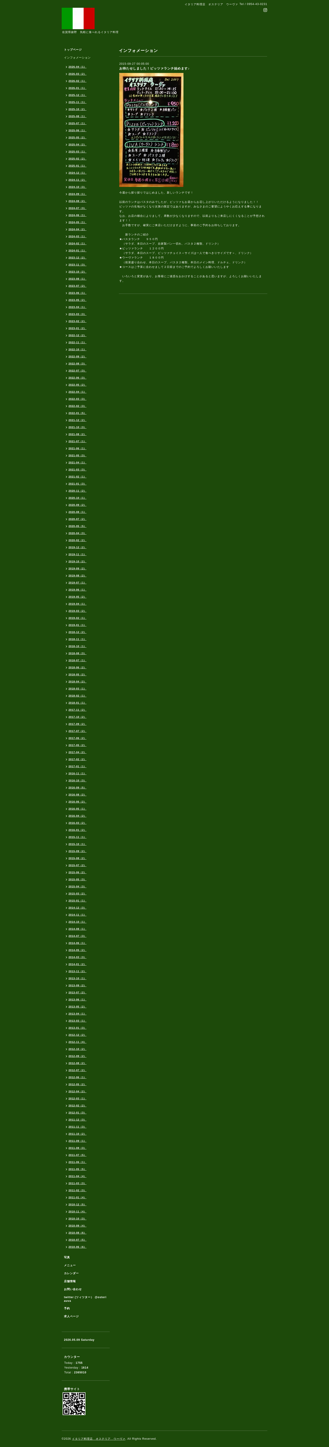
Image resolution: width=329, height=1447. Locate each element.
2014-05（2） (78, 950)
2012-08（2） (78, 1063)
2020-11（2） (78, 490)
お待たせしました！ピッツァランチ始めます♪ (154, 68)
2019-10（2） (78, 561)
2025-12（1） (78, 95)
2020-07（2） (78, 519)
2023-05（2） (78, 300)
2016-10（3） (78, 780)
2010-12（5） (78, 1204)
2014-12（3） (78, 907)
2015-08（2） (78, 858)
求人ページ (71, 1316)
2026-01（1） (78, 88)
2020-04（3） (78, 533)
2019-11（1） (78, 554)
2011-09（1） (78, 1141)
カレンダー (71, 1273)
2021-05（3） (78, 455)
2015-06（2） (78, 872)
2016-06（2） (78, 801)
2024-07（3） (78, 208)
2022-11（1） (78, 342)
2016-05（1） (78, 808)
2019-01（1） (78, 625)
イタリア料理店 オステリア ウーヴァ (98, 1438)
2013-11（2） (78, 971)
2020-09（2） (78, 505)
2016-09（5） (78, 787)
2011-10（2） (78, 1133)
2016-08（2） (78, 794)
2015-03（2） (78, 893)
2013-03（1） (78, 1020)
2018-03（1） (78, 688)
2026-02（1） (78, 81)
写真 (67, 1257)
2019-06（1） (78, 589)
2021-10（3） (78, 427)
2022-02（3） (78, 406)
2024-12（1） (78, 172)
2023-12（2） (78, 257)
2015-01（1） (78, 900)
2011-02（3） (78, 1190)
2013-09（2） (78, 985)
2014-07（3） (78, 936)
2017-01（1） (78, 766)
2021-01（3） (78, 483)
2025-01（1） (78, 165)
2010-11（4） (78, 1211)
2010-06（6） (78, 1246)
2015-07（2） (78, 865)
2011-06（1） (78, 1162)
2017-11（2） (78, 709)
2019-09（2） (78, 568)
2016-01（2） (78, 830)
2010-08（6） (78, 1232)
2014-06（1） (78, 943)
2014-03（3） (78, 957)
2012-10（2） (78, 1049)
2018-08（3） (78, 653)
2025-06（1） (78, 130)
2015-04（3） (78, 886)
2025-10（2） (78, 109)
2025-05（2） (78, 137)
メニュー (70, 1265)
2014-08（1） (78, 929)
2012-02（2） (78, 1105)
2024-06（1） (78, 215)
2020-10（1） (78, 497)
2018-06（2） (78, 667)
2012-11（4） (78, 1042)
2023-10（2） (78, 271)
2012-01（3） (78, 1112)
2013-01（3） (78, 1027)
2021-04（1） (78, 462)
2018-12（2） (78, 632)
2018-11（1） (78, 639)
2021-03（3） (78, 469)
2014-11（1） (78, 914)
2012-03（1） (78, 1098)
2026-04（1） (78, 66)
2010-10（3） (78, 1218)
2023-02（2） (78, 321)
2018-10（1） (78, 646)
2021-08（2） (78, 434)
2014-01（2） (78, 964)
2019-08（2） (78, 575)
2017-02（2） (78, 759)
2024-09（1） (78, 194)
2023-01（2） (78, 328)
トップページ (73, 49)
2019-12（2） (78, 547)
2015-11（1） (78, 837)
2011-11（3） (78, 1126)
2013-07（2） (78, 992)
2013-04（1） (78, 1013)
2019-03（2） (78, 611)
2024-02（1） (78, 243)
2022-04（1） (78, 391)
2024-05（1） (78, 222)
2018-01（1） (78, 702)
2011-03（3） (78, 1183)
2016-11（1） (78, 773)
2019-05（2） (78, 596)
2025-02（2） (78, 158)
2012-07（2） (78, 1070)
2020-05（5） (78, 526)
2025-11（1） (78, 102)
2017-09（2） (78, 724)
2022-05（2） (78, 384)
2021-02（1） (78, 476)
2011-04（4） (78, 1176)
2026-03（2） (78, 73)
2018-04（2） (78, 681)
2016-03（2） (78, 823)
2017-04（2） (78, 752)
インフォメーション (77, 57)
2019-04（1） (78, 603)
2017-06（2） (78, 738)
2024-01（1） (78, 250)
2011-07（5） (78, 1155)
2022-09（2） (78, 356)
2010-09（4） (78, 1225)
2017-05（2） (78, 745)
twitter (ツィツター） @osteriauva (85, 1299)
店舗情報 (70, 1281)
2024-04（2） (78, 229)
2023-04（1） (78, 307)
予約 (67, 1308)
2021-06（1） (78, 448)
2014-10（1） (78, 921)
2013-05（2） (78, 1006)
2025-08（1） (78, 116)
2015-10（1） (78, 844)
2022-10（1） (78, 349)
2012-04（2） (78, 1091)
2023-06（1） (78, 293)
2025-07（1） (78, 123)
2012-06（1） (78, 1077)
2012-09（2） (78, 1056)
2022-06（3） (78, 377)
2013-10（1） (78, 978)
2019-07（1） (78, 582)
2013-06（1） (78, 999)
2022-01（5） (78, 413)
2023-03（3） (78, 314)
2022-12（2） (78, 335)
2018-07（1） (78, 660)
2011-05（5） (78, 1169)
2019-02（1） (78, 618)
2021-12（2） (78, 420)
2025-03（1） (78, 151)
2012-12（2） (78, 1035)
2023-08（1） (78, 278)
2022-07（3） (78, 370)
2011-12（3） (78, 1119)
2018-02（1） (78, 695)
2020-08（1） (78, 512)
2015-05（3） (78, 879)
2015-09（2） (78, 851)
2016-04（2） (78, 815)
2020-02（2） (78, 540)
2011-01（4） (78, 1197)
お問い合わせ (73, 1289)
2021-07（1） (78, 441)
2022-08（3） (78, 363)
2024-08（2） (78, 201)
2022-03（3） (78, 399)
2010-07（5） (78, 1239)
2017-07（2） (78, 731)
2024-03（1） (78, 236)
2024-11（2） (78, 179)
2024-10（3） (78, 187)
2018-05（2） (78, 674)
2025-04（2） (78, 144)
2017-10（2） (78, 717)
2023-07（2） (78, 285)
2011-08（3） (78, 1148)
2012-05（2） (78, 1084)
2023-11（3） (78, 264)
